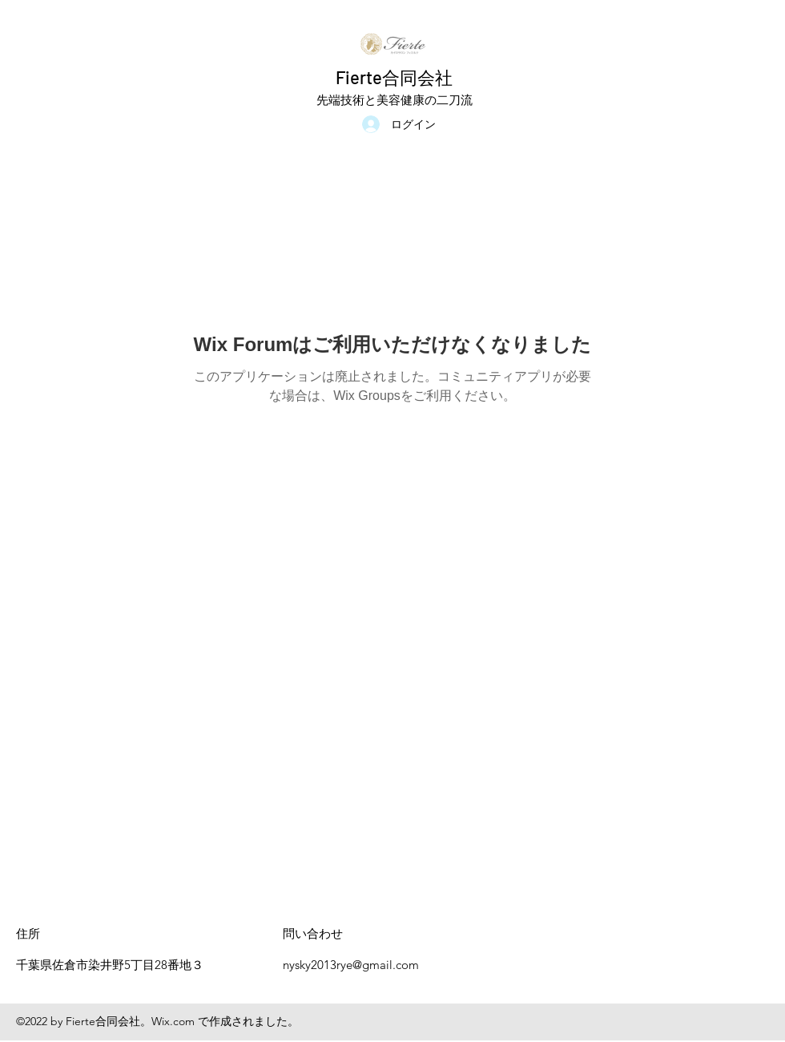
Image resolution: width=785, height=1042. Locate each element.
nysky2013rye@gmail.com (351, 964)
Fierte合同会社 (394, 77)
